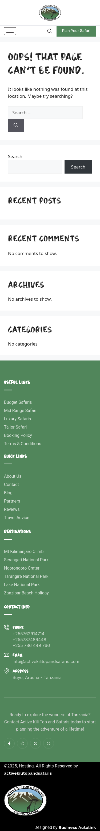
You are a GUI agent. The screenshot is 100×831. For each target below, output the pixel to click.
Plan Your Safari (76, 30)
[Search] (16, 125)
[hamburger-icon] (10, 31)
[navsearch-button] (49, 31)
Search (15, 156)
